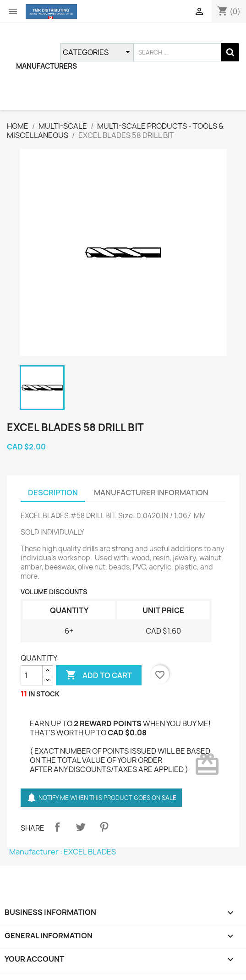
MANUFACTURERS (46, 66)
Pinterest (104, 827)
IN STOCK (44, 694)
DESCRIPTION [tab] (53, 492)
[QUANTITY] (32, 675)
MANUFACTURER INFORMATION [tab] (151, 492)
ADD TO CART (99, 675)
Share (57, 827)
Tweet (80, 827)
